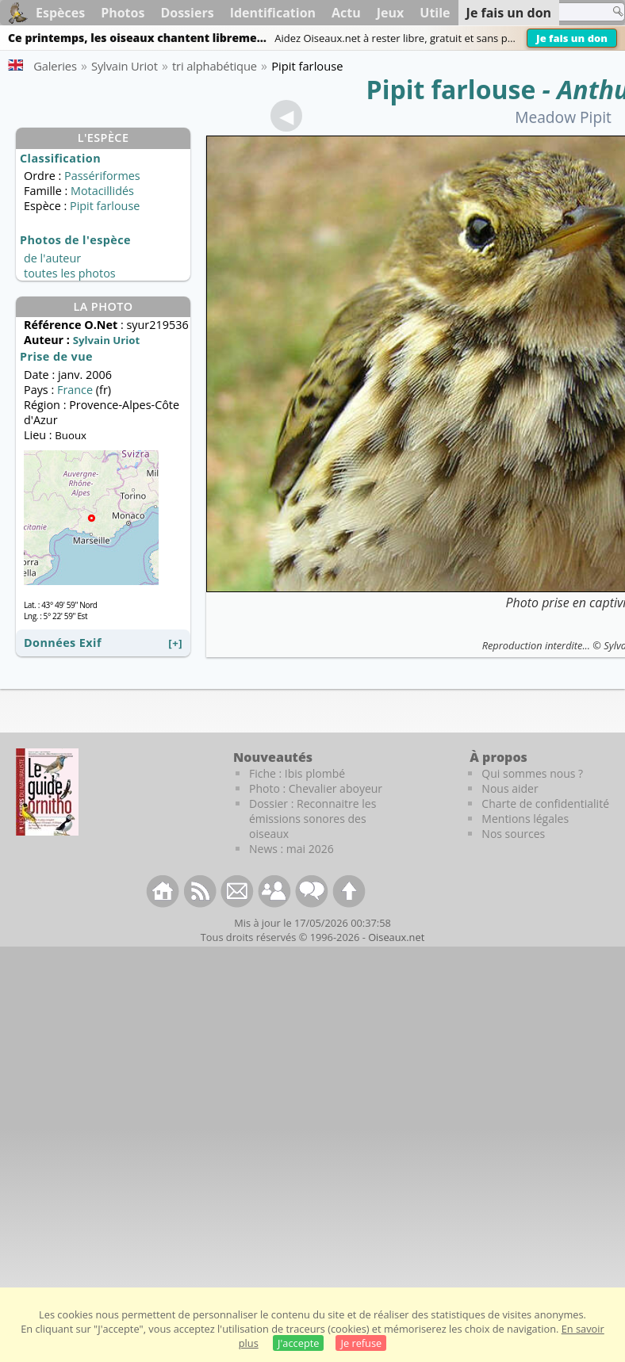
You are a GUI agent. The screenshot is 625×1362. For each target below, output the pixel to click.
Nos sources (513, 833)
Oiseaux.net (396, 937)
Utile (435, 12)
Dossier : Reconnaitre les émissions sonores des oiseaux (312, 818)
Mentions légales (525, 818)
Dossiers (186, 12)
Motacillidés (102, 190)
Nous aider (509, 788)
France (75, 389)
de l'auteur (52, 258)
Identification (273, 12)
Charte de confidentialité (545, 803)
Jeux (391, 12)
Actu (346, 12)
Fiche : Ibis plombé (297, 773)
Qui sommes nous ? (532, 773)
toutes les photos (70, 273)
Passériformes (102, 175)
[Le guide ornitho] (47, 792)
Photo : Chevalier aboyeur (315, 788)
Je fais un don (572, 38)
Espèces (60, 12)
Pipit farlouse (451, 89)
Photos (122, 12)
